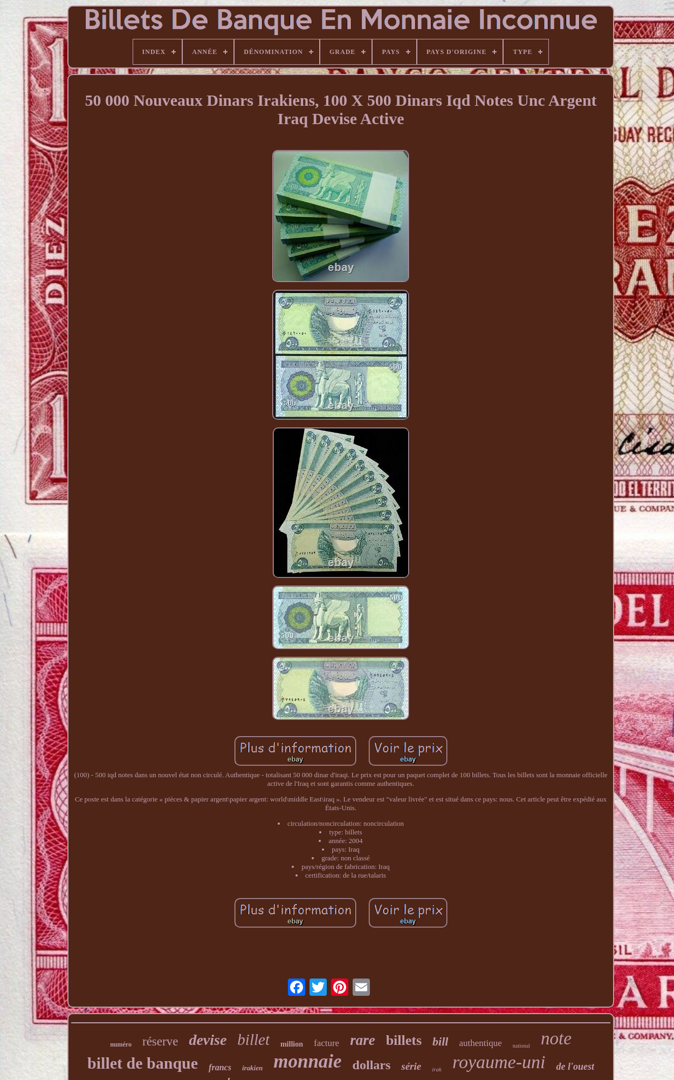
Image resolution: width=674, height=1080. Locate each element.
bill (440, 1041)
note (556, 1038)
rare (362, 1040)
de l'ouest (575, 1066)
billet (253, 1039)
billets (404, 1040)
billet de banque (142, 1063)
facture (326, 1043)
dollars (372, 1065)
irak (437, 1069)
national (521, 1046)
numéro (121, 1044)
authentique (480, 1043)
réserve (160, 1041)
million (291, 1044)
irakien (252, 1068)
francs (220, 1067)
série (411, 1066)
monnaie (307, 1061)
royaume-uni (498, 1062)
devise (207, 1039)
